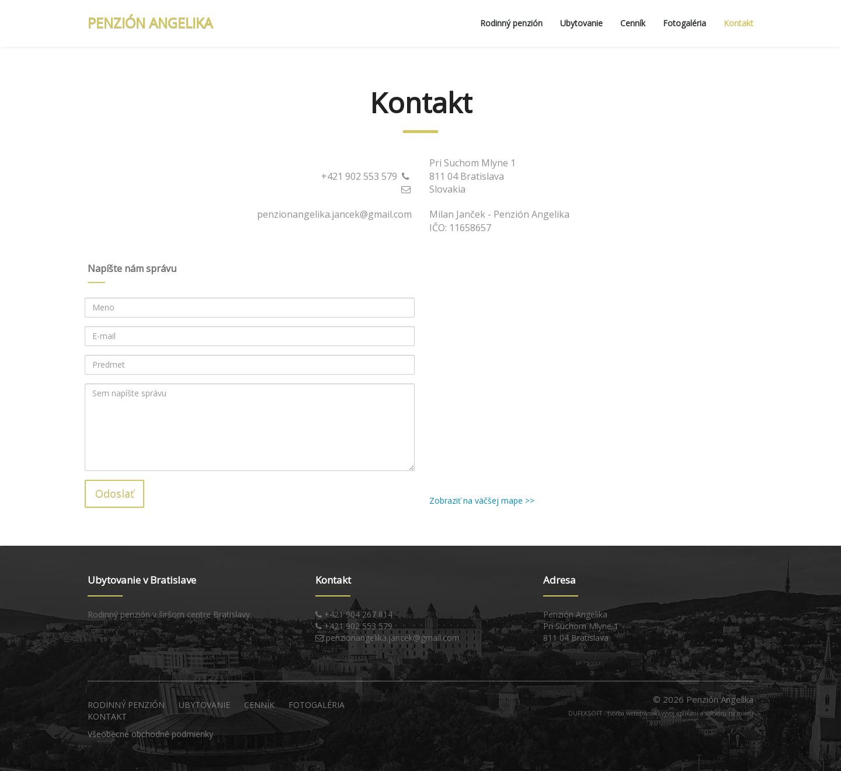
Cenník (632, 23)
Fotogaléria (684, 23)
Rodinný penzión (511, 23)
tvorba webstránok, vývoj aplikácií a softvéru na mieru (680, 713)
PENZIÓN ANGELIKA (150, 22)
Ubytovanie (581, 23)
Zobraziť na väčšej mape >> (481, 500)
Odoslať (114, 494)
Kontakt (738, 23)
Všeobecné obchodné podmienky (150, 733)
